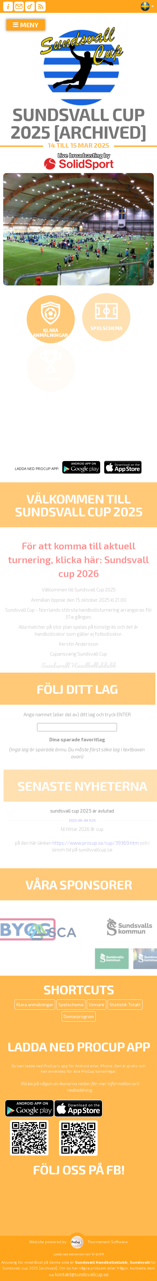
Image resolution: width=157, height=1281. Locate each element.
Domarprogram (79, 1016)
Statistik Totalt (125, 1004)
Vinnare (96, 1004)
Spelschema (70, 1004)
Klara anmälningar (34, 1004)
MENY (29, 25)
